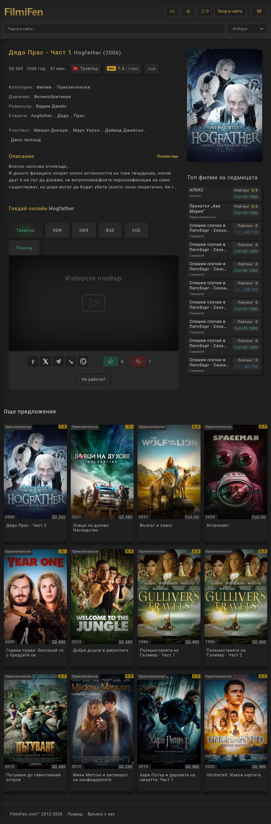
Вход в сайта (230, 11)
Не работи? (93, 379)
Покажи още (167, 156)
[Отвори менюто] (259, 11)
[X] (46, 361)
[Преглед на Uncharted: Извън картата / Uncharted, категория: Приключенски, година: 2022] (235, 732)
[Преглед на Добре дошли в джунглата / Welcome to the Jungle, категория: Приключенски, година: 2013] (102, 607)
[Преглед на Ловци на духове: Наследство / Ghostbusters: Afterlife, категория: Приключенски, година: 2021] (102, 483)
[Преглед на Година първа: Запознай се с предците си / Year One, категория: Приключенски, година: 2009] (35, 607)
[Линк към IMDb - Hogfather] (123, 68)
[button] (172, 11)
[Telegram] (58, 361)
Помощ (75, 814)
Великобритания (52, 96)
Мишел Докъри (51, 130)
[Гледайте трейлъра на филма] (85, 68)
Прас (79, 115)
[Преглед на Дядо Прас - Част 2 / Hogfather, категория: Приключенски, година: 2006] (35, 483)
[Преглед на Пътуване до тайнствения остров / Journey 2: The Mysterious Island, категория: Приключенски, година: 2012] (35, 732)
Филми (43, 87)
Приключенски (73, 87)
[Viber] (71, 361)
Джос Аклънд (26, 139)
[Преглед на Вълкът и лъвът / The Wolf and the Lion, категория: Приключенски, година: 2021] (169, 483)
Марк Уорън (86, 130)
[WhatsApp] (83, 361)
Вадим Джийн (51, 106)
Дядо (63, 115)
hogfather (41, 115)
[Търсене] (114, 29)
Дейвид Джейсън (124, 130)
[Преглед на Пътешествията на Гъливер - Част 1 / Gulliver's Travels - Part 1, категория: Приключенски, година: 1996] (169, 607)
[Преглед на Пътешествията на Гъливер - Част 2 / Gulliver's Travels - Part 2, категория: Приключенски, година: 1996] (235, 607)
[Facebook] (33, 361)
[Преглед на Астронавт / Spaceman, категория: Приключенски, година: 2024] (235, 483)
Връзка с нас (101, 814)
